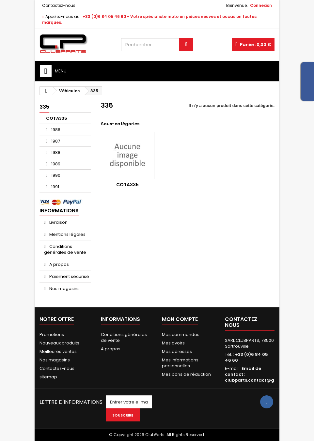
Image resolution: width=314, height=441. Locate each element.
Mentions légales (67, 234)
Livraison (58, 222)
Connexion (261, 5)
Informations (59, 210)
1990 (55, 175)
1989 (55, 164)
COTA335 (56, 118)
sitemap (48, 377)
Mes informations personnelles (180, 363)
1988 (55, 152)
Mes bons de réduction (186, 374)
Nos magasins (64, 288)
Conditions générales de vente (65, 249)
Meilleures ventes (58, 351)
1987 (55, 141)
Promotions (51, 334)
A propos (58, 264)
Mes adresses (177, 351)
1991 (54, 187)
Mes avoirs (173, 343)
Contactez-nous (58, 5)
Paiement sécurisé (68, 276)
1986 (55, 130)
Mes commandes (180, 334)
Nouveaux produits (59, 343)
